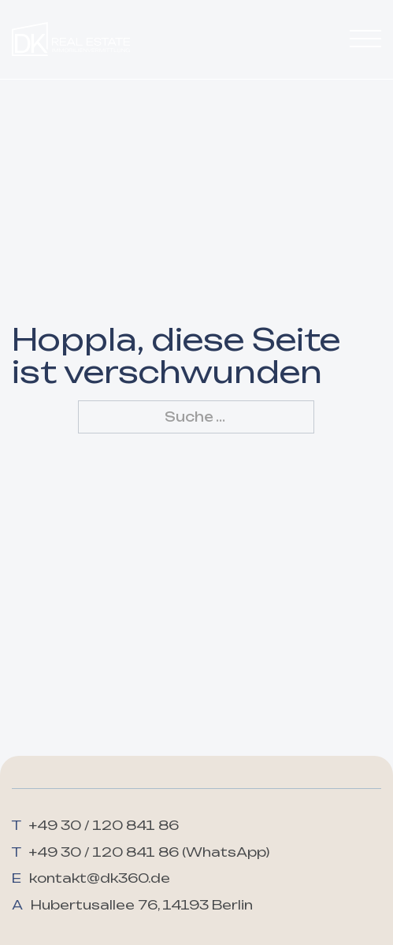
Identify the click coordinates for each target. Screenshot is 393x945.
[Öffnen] (365, 39)
